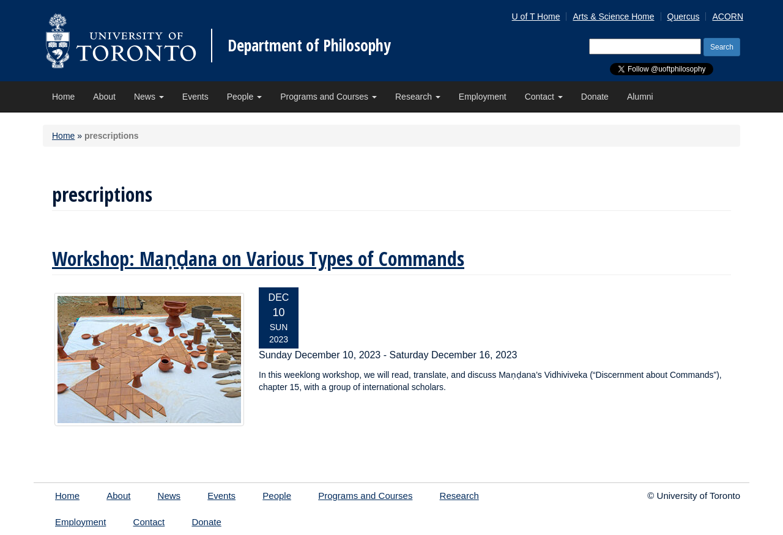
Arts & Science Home (613, 16)
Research (417, 96)
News (149, 96)
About (104, 96)
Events (195, 96)
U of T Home (536, 16)
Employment (483, 96)
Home (63, 96)
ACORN (727, 16)
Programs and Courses (328, 96)
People (244, 96)
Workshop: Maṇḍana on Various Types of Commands (258, 258)
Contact (544, 96)
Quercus (683, 16)
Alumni (640, 96)
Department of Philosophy (309, 45)
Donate (595, 96)
